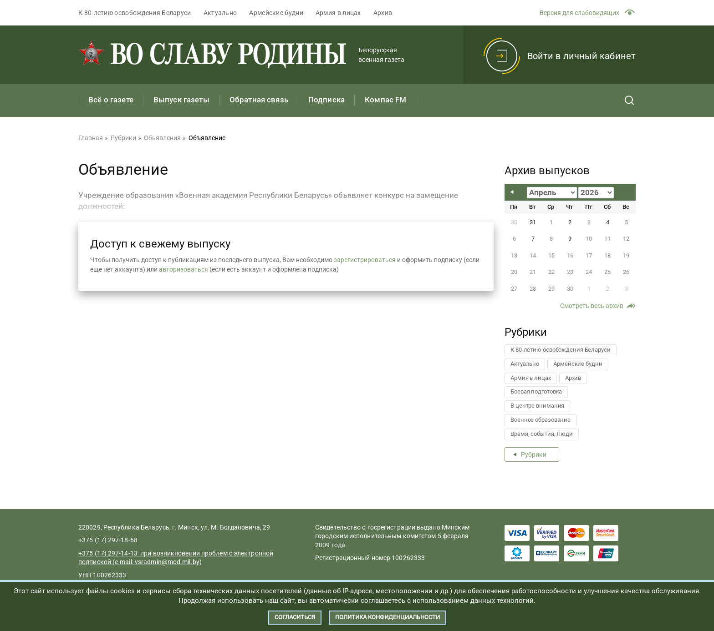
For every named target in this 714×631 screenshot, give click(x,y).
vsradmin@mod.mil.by (167, 561)
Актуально (220, 12)
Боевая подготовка (536, 391)
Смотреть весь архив (591, 305)
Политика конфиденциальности (387, 617)
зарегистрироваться (365, 259)
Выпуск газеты (181, 99)
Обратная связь (259, 99)
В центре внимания (537, 405)
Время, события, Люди (541, 433)
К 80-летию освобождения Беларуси (134, 12)
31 (533, 222)
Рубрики (533, 454)
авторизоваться (183, 269)
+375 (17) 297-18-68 (108, 540)
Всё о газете (110, 99)
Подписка (326, 99)
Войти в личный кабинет (581, 55)
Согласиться (295, 617)
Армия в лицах (338, 12)
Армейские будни (276, 12)
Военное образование (540, 419)
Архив (383, 12)
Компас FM (385, 99)
